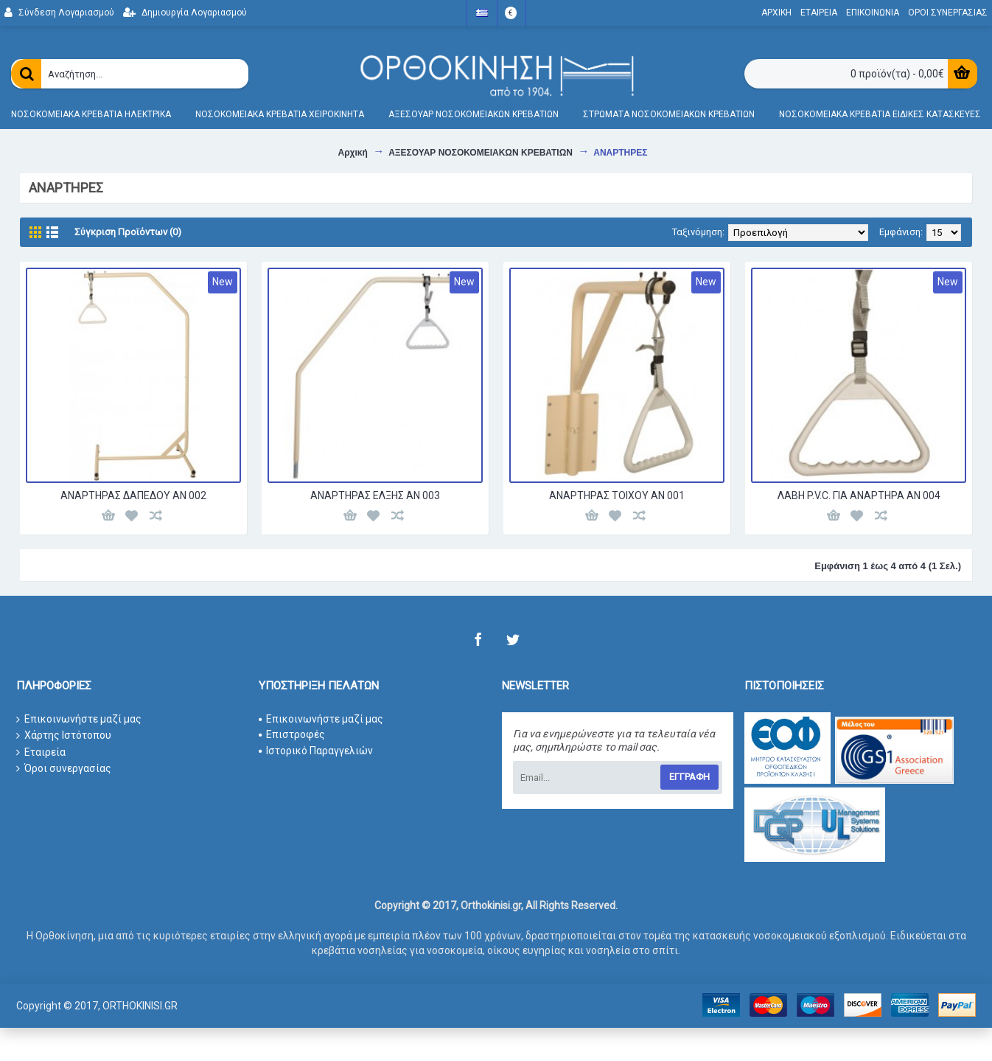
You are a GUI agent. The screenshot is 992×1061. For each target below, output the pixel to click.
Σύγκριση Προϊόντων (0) (127, 231)
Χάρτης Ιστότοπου (63, 735)
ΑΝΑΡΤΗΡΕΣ (620, 152)
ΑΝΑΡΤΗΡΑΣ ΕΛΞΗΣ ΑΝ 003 (375, 495)
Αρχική (352, 152)
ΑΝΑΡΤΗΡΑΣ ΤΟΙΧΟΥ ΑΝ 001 (617, 495)
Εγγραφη (689, 776)
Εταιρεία (41, 752)
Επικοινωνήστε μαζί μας (79, 719)
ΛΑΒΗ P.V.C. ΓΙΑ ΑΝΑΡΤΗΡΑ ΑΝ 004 (859, 495)
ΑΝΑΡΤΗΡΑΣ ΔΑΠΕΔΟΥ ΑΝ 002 (133, 495)
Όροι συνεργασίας (63, 768)
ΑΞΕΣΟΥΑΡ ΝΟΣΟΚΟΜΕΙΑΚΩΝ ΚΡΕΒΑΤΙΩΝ (480, 152)
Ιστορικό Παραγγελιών (316, 750)
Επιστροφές (292, 734)
